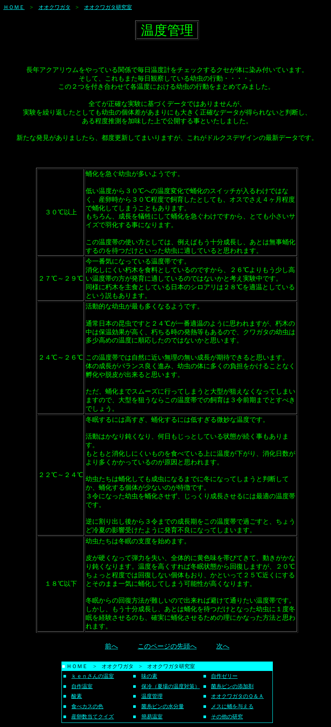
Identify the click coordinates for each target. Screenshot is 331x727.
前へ (111, 646)
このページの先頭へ (167, 646)
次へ (222, 646)
